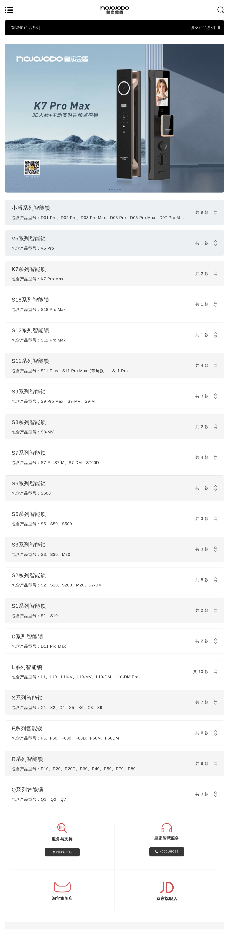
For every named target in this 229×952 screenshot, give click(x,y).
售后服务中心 (62, 853)
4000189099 (169, 852)
